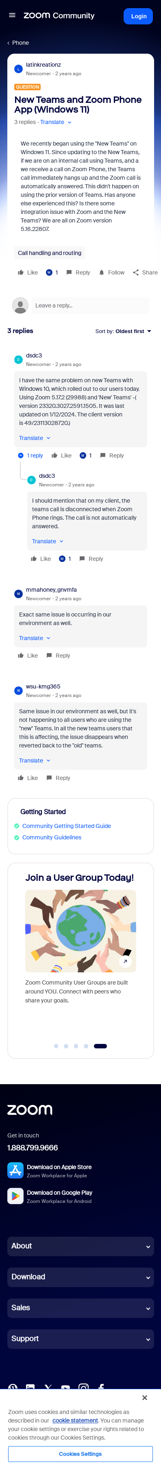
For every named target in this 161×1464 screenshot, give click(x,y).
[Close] (144, 1397)
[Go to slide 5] (100, 1046)
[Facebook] (101, 1388)
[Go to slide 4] (86, 1046)
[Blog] (12, 1388)
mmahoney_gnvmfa (51, 589)
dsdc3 (34, 355)
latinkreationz (43, 64)
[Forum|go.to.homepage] (59, 16)
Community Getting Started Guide (66, 826)
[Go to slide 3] (76, 1046)
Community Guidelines (51, 837)
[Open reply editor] (80, 305)
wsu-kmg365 (43, 686)
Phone (20, 42)
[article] (80, 406)
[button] (12, 16)
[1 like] (52, 272)
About (21, 1246)
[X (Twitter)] (48, 1388)
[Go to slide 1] (56, 1046)
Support (25, 1339)
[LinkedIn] (30, 1388)
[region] (80, 1426)
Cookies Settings (80, 1454)
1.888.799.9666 (32, 1148)
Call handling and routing (49, 253)
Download (28, 1277)
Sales (20, 1308)
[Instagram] (83, 1388)
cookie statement (75, 1420)
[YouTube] (65, 1388)
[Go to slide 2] (66, 1046)
